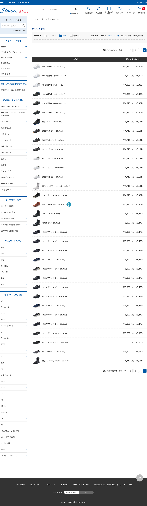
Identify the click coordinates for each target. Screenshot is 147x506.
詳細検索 (74, 13)
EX (2, 301)
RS (2, 400)
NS (2, 424)
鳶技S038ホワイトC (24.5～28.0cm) (56, 186)
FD (2, 369)
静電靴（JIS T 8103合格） (11, 106)
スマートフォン (71, 492)
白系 (2, 253)
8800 (3, 381)
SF (2, 332)
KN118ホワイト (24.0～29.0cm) (54, 315)
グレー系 (4, 272)
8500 (3, 319)
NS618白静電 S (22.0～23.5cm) (54, 75)
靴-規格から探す (13, 199)
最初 (120, 50)
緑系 (2, 284)
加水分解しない (7, 146)
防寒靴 (3, 449)
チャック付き (6, 171)
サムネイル (52, 35)
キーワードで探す (13, 20)
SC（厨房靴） (6, 443)
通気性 (3, 165)
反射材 (3, 158)
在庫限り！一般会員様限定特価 (13, 90)
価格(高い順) (138, 35)
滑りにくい (5, 134)
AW (2, 350)
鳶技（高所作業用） (8, 437)
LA (2, 393)
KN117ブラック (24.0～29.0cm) (54, 324)
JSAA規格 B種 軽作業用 (10, 231)
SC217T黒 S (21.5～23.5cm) (53, 140)
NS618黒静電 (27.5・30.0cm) (53, 112)
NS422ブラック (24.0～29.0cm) (54, 195)
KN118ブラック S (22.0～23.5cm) (55, 287)
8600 (3, 313)
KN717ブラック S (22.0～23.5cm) (55, 342)
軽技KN (4, 412)
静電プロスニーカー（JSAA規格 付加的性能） (13, 114)
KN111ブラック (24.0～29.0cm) (54, 232)
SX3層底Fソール (7, 177)
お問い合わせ (142, 2)
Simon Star (5, 338)
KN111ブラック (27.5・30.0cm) (54, 250)
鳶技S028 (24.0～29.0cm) (52, 121)
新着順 (104, 35)
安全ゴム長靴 (6, 375)
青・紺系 (4, 266)
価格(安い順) (126, 35)
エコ (2, 363)
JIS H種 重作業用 (7, 218)
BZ (2, 356)
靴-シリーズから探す (13, 294)
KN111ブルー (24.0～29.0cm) (53, 259)
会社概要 (64, 484)
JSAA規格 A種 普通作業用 (11, 224)
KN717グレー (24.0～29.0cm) (53, 351)
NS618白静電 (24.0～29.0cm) (53, 66)
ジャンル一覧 (38, 19)
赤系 (2, 259)
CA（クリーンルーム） (9, 455)
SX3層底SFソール (7, 183)
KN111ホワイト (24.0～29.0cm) (54, 269)
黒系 (2, 247)
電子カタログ (35, 484)
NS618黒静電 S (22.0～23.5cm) (54, 103)
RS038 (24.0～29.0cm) (51, 223)
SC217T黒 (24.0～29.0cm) (52, 131)
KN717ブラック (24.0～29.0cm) (54, 333)
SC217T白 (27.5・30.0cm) (52, 177)
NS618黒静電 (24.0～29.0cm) (53, 94)
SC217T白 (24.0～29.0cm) (52, 158)
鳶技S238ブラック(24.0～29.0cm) (55, 360)
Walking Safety (7, 325)
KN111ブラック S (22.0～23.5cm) (55, 241)
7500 (3, 344)
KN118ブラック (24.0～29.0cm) (54, 278)
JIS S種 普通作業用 (8, 212)
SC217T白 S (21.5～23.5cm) (53, 167)
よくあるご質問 (126, 484)
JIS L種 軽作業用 (7, 206)
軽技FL (3, 406)
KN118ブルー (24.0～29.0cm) (53, 305)
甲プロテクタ (6, 121)
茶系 (2, 278)
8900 (3, 387)
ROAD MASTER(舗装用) (10, 431)
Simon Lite (5, 307)
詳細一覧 (76, 35)
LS (2, 418)
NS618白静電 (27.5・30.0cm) (53, 85)
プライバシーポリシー (81, 484)
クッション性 (6, 140)
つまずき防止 (6, 152)
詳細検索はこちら (19, 30)
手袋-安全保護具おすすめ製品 (13, 83)
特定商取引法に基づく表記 (104, 484)
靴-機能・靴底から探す (13, 100)
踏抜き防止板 (6, 128)
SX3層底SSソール (7, 189)
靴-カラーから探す (13, 241)
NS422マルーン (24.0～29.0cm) (54, 204)
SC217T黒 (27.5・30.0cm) (52, 149)
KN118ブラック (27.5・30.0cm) (54, 296)
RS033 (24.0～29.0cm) (51, 213)
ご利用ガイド (50, 484)
